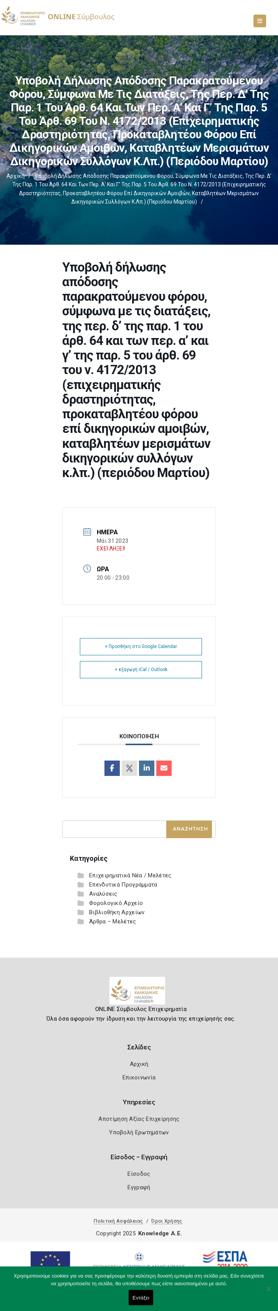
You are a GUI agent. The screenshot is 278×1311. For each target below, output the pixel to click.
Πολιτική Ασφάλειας (118, 1221)
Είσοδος (138, 1173)
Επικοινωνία (139, 1077)
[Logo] (139, 994)
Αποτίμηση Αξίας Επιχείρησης (138, 1118)
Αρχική (16, 176)
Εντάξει (140, 1298)
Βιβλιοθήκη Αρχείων (116, 912)
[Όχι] (268, 1292)
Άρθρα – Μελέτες (112, 921)
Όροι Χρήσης (166, 1221)
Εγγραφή (138, 1187)
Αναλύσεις (103, 893)
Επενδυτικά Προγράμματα (123, 884)
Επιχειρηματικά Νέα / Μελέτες (130, 875)
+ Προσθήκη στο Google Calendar (141, 646)
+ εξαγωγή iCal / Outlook (141, 669)
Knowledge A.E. (160, 1233)
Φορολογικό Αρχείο (116, 903)
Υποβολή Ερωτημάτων (139, 1132)
